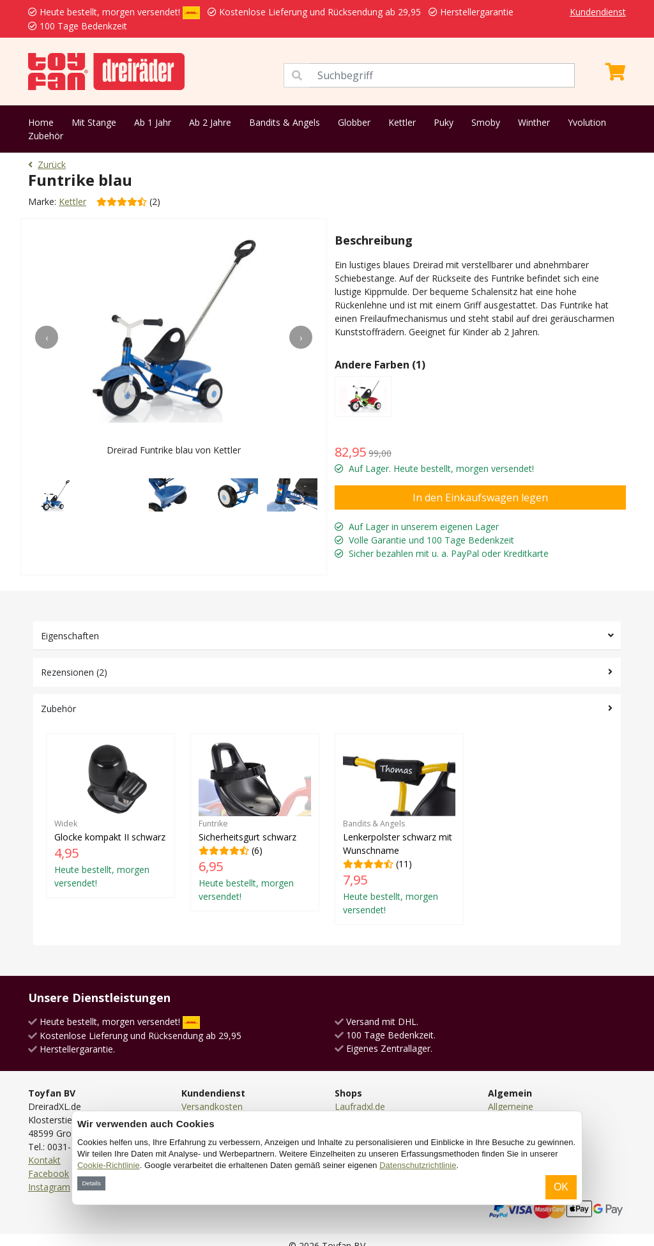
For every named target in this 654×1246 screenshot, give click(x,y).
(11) (399, 828)
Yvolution (587, 122)
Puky (443, 122)
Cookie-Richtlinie (108, 1165)
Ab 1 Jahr (152, 122)
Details (91, 1183)
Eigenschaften (70, 636)
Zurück (47, 164)
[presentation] (46, 337)
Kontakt (44, 1160)
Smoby (485, 122)
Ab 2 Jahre (210, 122)
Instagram (49, 1187)
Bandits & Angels (284, 122)
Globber (354, 122)
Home (41, 122)
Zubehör (45, 136)
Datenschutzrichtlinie (417, 1165)
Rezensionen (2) (74, 672)
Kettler (402, 122)
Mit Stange (94, 122)
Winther (534, 122)
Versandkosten (212, 1106)
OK (561, 1186)
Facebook (48, 1173)
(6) (255, 821)
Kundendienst (598, 12)
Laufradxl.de (360, 1106)
